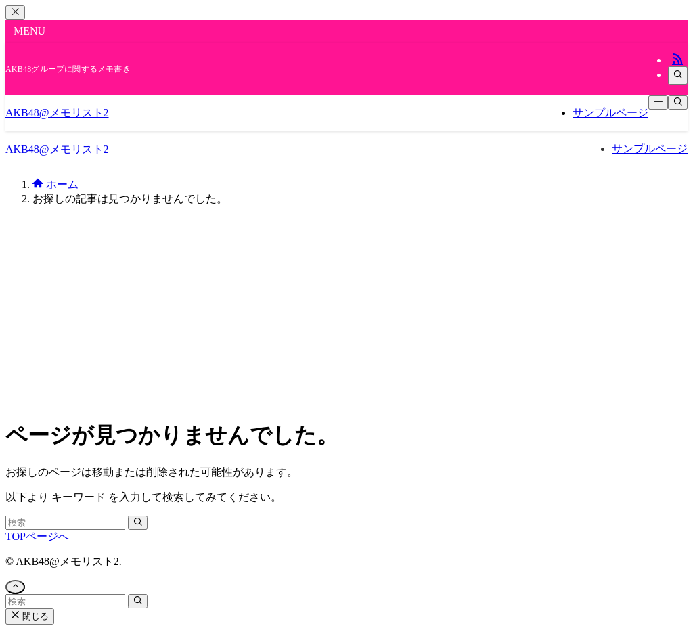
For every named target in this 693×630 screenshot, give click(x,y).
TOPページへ (37, 536)
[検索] (678, 75)
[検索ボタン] (678, 102)
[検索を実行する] (138, 523)
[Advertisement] (346, 312)
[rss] (677, 59)
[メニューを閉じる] (15, 12)
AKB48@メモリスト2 (57, 112)
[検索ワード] (65, 523)
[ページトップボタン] (15, 587)
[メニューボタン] (658, 102)
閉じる (30, 616)
